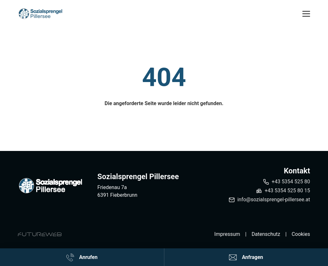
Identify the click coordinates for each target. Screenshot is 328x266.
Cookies (301, 234)
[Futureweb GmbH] (40, 234)
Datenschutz (265, 234)
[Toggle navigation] (306, 14)
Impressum (227, 234)
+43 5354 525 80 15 (287, 190)
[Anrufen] (82, 257)
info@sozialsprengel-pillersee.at (273, 199)
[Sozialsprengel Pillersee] (50, 185)
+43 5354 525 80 (291, 182)
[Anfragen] (246, 257)
